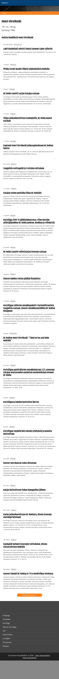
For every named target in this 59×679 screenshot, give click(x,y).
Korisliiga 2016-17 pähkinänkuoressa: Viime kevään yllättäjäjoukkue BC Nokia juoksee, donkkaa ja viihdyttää (29, 221)
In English (6, 638)
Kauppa (6, 646)
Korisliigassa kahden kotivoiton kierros (21, 402)
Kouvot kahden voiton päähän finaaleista (21, 279)
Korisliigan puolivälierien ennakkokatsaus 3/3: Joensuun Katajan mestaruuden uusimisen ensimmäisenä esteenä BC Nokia (29, 372)
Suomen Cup (17, 44)
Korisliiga (13, 141)
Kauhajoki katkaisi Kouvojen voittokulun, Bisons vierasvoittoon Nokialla (25, 545)
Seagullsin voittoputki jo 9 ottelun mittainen (23, 168)
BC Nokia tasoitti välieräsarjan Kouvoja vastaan (24, 252)
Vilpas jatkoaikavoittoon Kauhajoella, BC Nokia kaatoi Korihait (27, 119)
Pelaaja (4, 13)
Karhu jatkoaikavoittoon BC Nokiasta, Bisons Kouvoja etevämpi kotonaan (27, 516)
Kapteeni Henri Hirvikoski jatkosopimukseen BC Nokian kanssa (28, 147)
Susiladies (7, 619)
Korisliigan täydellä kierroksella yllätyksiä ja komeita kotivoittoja (27, 432)
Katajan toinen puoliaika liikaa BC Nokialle (22, 193)
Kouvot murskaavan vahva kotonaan (19, 463)
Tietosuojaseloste (29, 658)
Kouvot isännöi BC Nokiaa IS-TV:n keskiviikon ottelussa (28, 574)
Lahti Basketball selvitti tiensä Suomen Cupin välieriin (27, 49)
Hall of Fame (7, 634)
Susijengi (6, 615)
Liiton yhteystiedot (42, 655)
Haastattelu (13, 333)
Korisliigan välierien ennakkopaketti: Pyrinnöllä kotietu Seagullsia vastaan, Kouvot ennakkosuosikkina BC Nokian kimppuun (29, 308)
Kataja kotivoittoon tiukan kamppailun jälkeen (24, 490)
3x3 (4, 631)
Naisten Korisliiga (9, 627)
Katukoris (13, 65)
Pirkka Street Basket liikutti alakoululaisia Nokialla (26, 69)
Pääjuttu (12, 89)
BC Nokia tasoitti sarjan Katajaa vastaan (21, 93)
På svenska (7, 642)
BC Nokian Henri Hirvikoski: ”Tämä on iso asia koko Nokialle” (26, 339)
